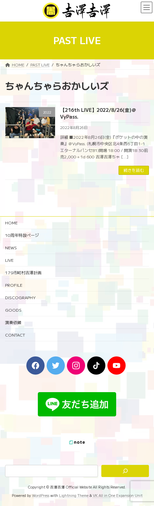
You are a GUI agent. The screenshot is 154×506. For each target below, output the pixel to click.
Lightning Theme (73, 495)
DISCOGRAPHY (20, 297)
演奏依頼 (13, 322)
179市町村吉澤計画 (23, 272)
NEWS (11, 247)
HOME (11, 222)
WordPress (40, 495)
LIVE (9, 260)
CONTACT (15, 335)
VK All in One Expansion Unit (118, 495)
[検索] (125, 471)
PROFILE (13, 285)
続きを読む (134, 170)
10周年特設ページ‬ (22, 235)
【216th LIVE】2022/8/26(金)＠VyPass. (98, 113)
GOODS (13, 310)
